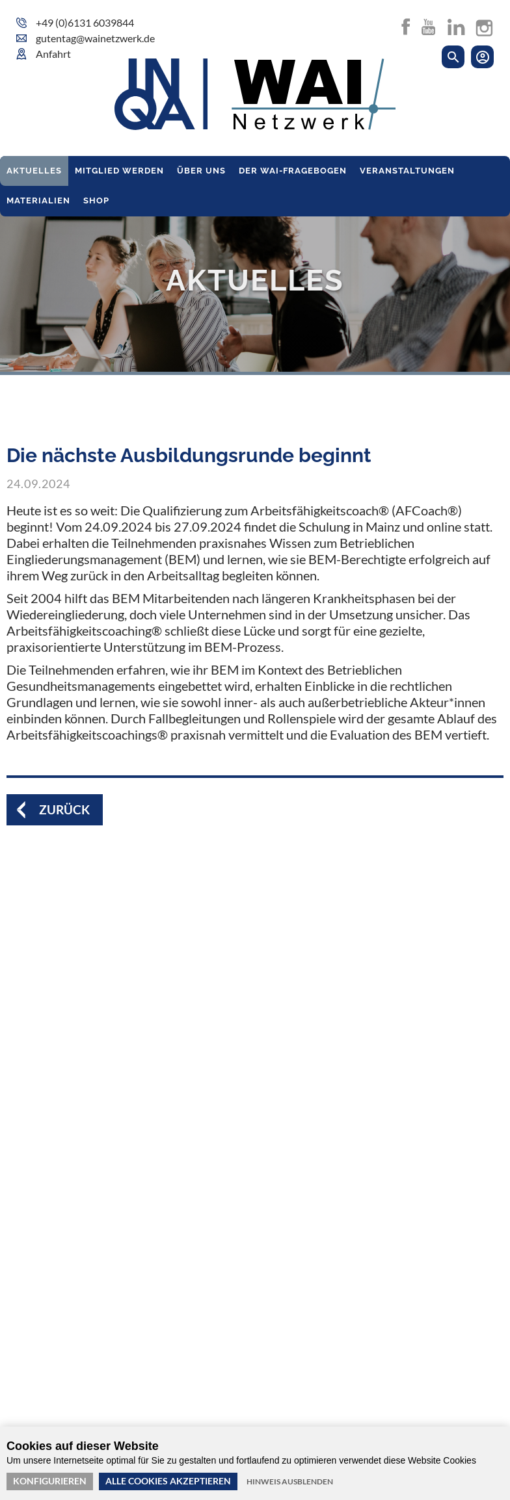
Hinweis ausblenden (290, 1481)
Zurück (65, 810)
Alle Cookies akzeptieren (168, 1480)
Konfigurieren (50, 1480)
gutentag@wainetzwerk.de (95, 38)
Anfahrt (53, 53)
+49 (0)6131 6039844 (85, 22)
